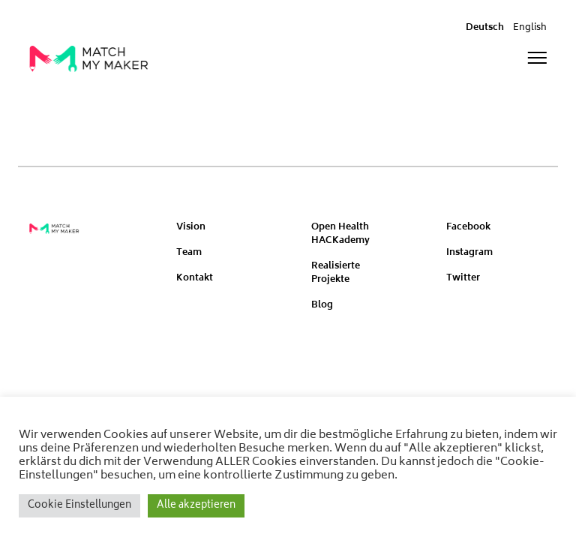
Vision (191, 228)
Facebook (468, 228)
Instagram (469, 253)
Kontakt (194, 278)
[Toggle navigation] (537, 58)
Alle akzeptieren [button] (196, 505)
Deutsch (485, 28)
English (530, 28)
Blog (322, 306)
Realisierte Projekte (335, 273)
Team (189, 253)
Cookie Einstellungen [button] (79, 505)
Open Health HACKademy (340, 234)
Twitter (463, 278)
